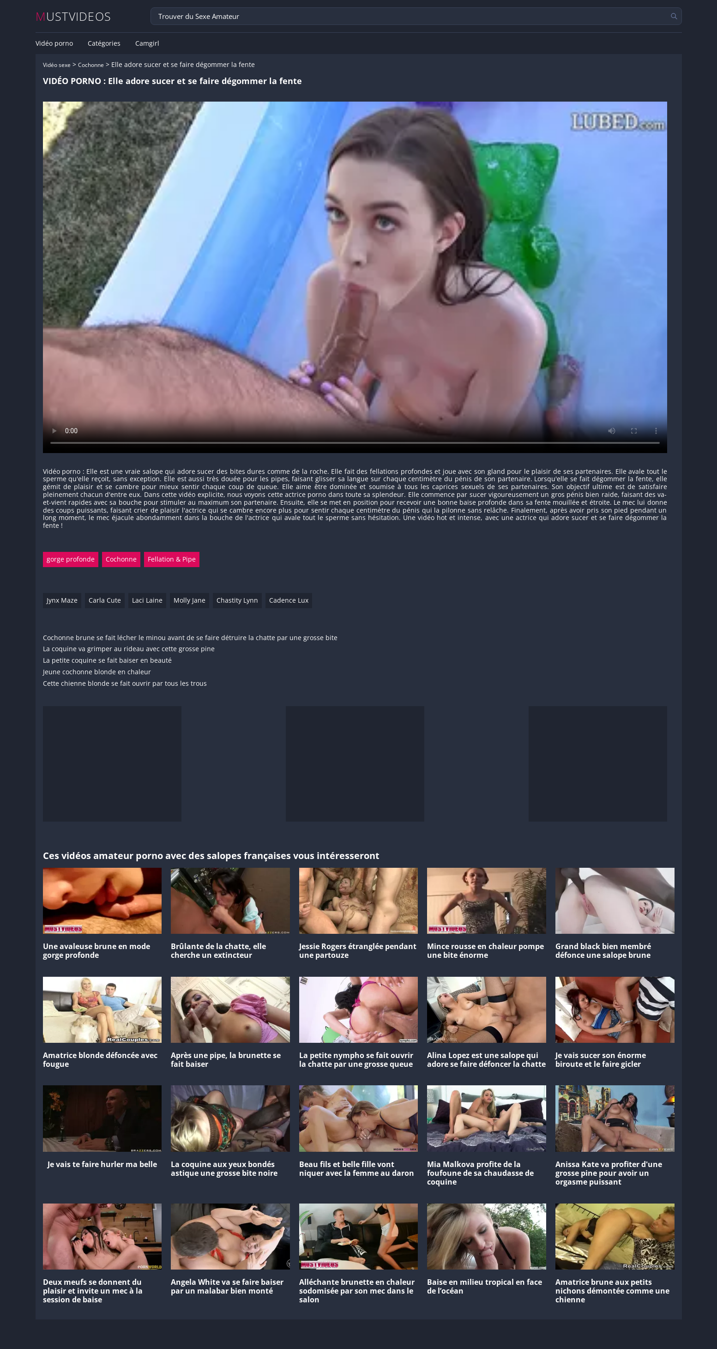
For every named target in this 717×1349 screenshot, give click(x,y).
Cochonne (91, 65)
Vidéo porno (54, 43)
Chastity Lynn (237, 600)
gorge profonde (71, 559)
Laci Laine (147, 600)
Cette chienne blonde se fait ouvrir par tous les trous (125, 684)
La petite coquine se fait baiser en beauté (107, 661)
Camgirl (147, 43)
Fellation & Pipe (172, 559)
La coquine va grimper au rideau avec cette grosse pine (129, 649)
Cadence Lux (288, 600)
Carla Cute (105, 600)
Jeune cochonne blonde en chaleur (97, 672)
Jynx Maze (62, 600)
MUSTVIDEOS (74, 16)
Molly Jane (189, 600)
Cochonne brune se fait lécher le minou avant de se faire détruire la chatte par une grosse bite (190, 638)
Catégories (104, 43)
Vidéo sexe (57, 65)
